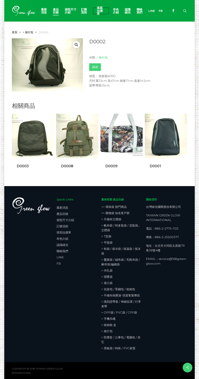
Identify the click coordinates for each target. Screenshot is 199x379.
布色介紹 (62, 238)
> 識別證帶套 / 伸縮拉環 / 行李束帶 (121, 304)
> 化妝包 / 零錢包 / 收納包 (118, 289)
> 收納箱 (108, 325)
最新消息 (62, 207)
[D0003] (33, 136)
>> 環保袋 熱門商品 (114, 207)
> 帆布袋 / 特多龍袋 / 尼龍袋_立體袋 (120, 228)
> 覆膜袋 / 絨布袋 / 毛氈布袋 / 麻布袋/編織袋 (120, 262)
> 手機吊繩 (108, 319)
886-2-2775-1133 (166, 228)
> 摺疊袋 (107, 277)
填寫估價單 (64, 232)
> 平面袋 (107, 242)
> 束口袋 (107, 283)
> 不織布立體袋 (111, 219)
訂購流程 (62, 226)
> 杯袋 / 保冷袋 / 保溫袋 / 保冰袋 (121, 251)
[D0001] (166, 136)
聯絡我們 (62, 251)
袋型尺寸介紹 (65, 220)
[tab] (95, 67)
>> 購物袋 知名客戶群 (115, 213)
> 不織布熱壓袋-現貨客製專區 (120, 295)
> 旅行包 (28, 32)
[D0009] (121, 136)
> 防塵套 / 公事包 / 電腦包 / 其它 (121, 339)
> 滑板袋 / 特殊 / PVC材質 (118, 348)
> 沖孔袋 (107, 270)
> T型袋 (106, 236)
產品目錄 (62, 214)
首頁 (14, 32)
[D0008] (77, 136)
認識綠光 (62, 245)
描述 (95, 67)
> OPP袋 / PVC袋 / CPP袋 (119, 312)
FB (59, 263)
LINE (60, 257)
